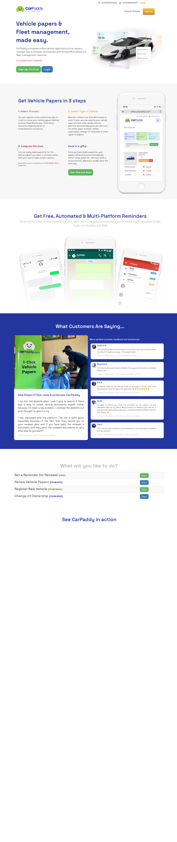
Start (144, 475)
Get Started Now (81, 172)
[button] (132, 11)
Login (47, 69)
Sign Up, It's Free (28, 69)
